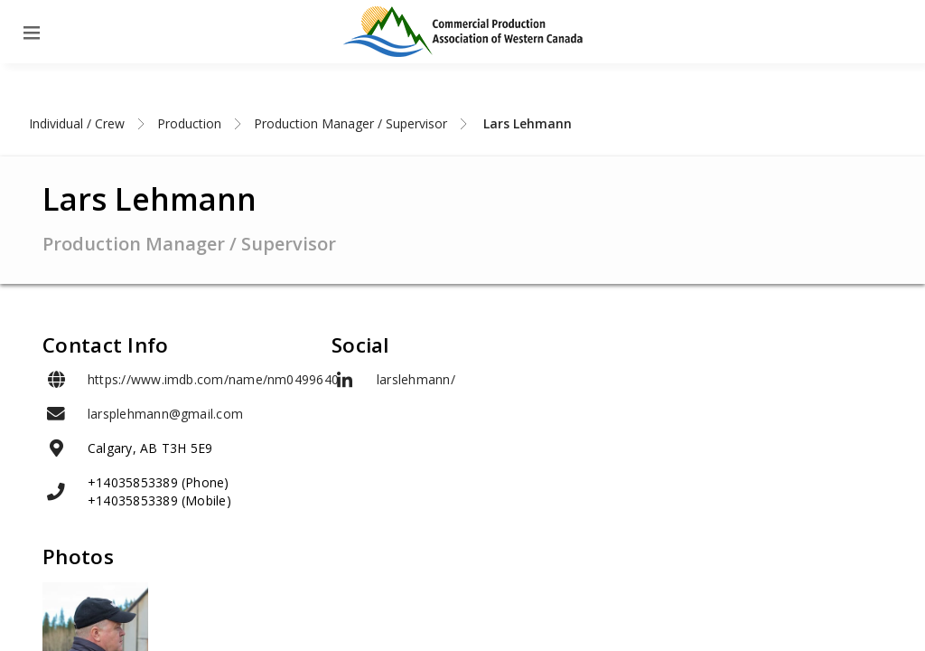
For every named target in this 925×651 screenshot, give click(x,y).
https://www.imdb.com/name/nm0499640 (213, 379)
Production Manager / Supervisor (350, 123)
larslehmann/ (416, 379)
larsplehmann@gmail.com (165, 413)
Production (189, 123)
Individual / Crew (77, 123)
